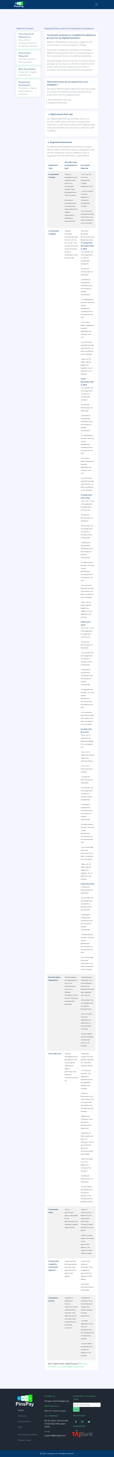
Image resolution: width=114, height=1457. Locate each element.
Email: (47, 1431)
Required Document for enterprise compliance (69, 28)
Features (22, 1416)
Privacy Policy (24, 1440)
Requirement (24, 1421)
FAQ (20, 1427)
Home (21, 1410)
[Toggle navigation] (96, 4)
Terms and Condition (28, 1435)
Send (76, 1409)
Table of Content (24, 28)
